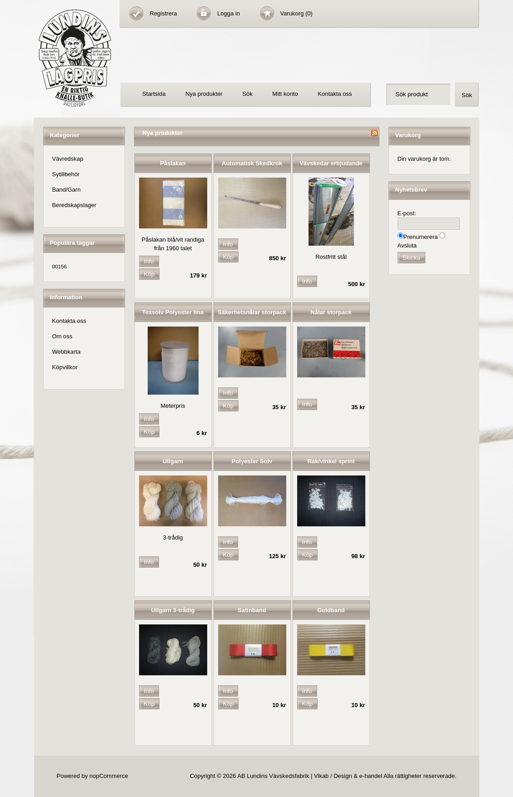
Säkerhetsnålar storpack (252, 312)
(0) (309, 13)
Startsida (153, 93)
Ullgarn (173, 461)
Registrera (163, 13)
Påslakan (172, 163)
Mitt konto (285, 93)
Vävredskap (68, 158)
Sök (247, 93)
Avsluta (407, 245)
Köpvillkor (65, 367)
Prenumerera (420, 236)
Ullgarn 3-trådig (172, 610)
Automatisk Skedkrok (252, 163)
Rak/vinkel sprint (330, 461)
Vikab (321, 775)
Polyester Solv (252, 461)
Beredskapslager (74, 205)
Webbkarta (66, 351)
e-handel (371, 775)
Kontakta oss (335, 93)
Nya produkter (204, 93)
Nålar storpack (330, 312)
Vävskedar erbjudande (331, 163)
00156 (59, 266)
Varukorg (292, 13)
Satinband (252, 610)
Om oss (62, 336)
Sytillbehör (66, 174)
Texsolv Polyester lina (173, 312)
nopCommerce (109, 775)
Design (343, 775)
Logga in (228, 13)
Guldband (331, 610)
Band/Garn (66, 189)
